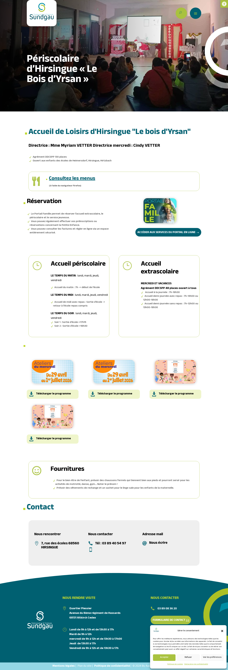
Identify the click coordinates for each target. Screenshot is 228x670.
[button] (222, 631)
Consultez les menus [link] (72, 179)
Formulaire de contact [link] (169, 620)
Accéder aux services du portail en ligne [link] (166, 232)
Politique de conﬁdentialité (112, 666)
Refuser (188, 657)
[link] (224, 4)
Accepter (164, 657)
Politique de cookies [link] (175, 664)
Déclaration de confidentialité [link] (196, 664)
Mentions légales (63, 666)
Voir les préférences (212, 657)
